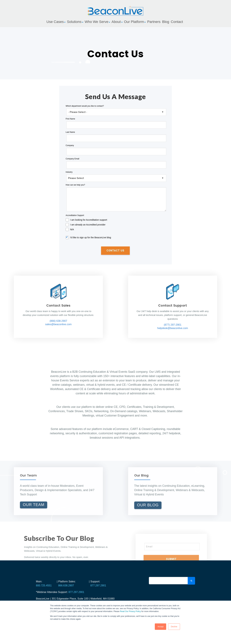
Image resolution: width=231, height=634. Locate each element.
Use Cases (55, 22)
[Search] (168, 580)
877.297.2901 (98, 585)
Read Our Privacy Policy (130, 611)
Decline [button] (174, 627)
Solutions (74, 22)
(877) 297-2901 (215, 324)
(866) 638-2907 (16, 321)
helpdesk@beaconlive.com (215, 328)
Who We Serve (96, 22)
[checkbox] (115, 224)
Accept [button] (160, 627)
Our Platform (134, 22)
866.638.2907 (66, 585)
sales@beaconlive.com (16, 324)
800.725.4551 (44, 585)
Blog (165, 22)
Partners (153, 22)
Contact (177, 22)
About (116, 22)
